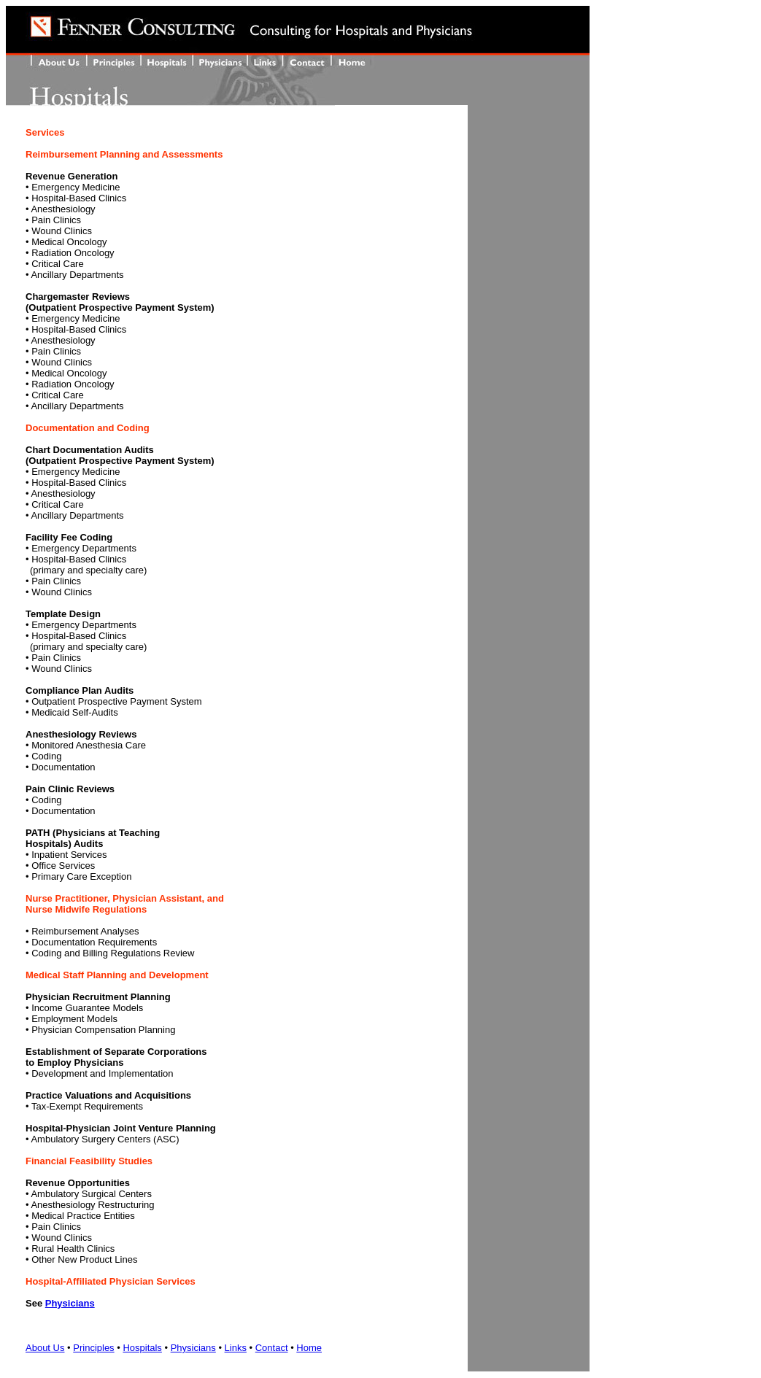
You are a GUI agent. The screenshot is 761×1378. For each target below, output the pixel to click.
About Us (45, 1347)
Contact (271, 1347)
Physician (67, 1303)
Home (309, 1347)
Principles (93, 1347)
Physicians (193, 1347)
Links (236, 1347)
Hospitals (142, 1347)
